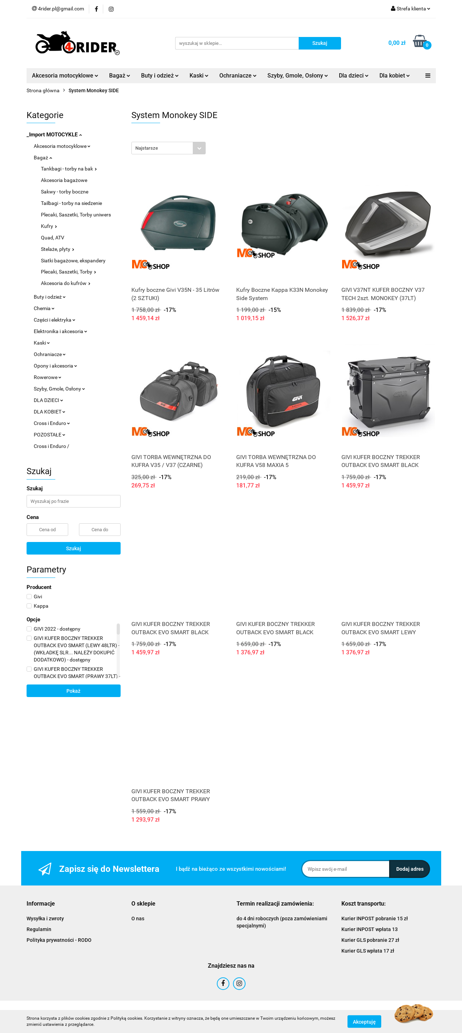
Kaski (199, 75)
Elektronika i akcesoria (60, 331)
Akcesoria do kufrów (65, 283)
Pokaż (73, 691)
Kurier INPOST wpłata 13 (369, 929)
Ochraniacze (238, 75)
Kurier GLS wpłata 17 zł (367, 951)
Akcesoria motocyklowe (65, 75)
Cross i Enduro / (51, 446)
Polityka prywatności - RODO (59, 940)
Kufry (49, 226)
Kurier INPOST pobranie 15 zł (374, 918)
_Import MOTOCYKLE (54, 134)
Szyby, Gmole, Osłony (297, 75)
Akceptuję (364, 1021)
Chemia (44, 308)
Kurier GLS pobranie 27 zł (370, 940)
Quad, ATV (52, 237)
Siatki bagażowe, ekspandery (73, 260)
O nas (137, 918)
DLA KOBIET (49, 412)
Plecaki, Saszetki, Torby (68, 272)
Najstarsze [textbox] (146, 148)
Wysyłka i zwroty (45, 918)
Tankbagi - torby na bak (69, 169)
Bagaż (119, 75)
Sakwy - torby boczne (64, 192)
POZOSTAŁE (49, 435)
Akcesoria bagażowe (64, 180)
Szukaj (73, 548)
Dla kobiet (394, 75)
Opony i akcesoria (55, 366)
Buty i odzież (160, 75)
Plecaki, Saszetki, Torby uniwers (76, 215)
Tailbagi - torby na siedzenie (71, 203)
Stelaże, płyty (57, 249)
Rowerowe (47, 377)
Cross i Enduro (52, 423)
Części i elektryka (54, 320)
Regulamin (39, 929)
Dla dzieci (354, 75)
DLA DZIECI (48, 400)
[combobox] (168, 148)
